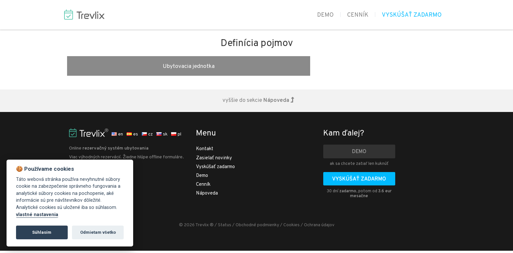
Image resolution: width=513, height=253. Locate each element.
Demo (325, 15)
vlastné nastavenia (37, 214)
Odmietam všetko (98, 232)
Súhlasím (41, 232)
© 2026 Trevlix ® (196, 227)
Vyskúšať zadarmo (412, 15)
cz (147, 136)
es (132, 136)
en (117, 136)
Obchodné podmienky (257, 227)
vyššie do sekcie (258, 102)
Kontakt (204, 151)
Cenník (357, 15)
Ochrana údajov (319, 227)
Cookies (291, 227)
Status (224, 227)
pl (176, 136)
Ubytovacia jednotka (129, 67)
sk (162, 136)
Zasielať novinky (214, 160)
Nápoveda (207, 196)
